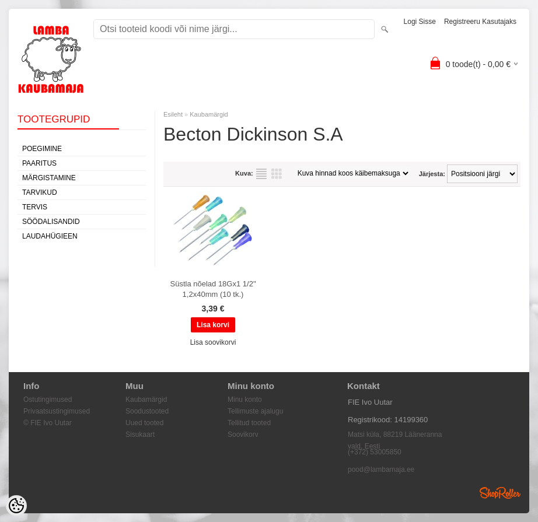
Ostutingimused (47, 399)
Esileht (173, 114)
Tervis (34, 207)
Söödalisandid (51, 222)
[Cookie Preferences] (16, 505)
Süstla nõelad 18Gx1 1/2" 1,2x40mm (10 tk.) (213, 289)
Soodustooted (147, 411)
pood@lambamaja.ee (381, 469)
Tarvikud (39, 192)
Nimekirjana (261, 174)
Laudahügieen (50, 236)
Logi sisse (420, 21)
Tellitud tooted (249, 423)
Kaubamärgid (209, 114)
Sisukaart (140, 434)
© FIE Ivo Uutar (47, 423)
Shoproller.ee (500, 493)
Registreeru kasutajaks (480, 21)
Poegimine (42, 149)
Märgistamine (49, 178)
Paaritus (39, 163)
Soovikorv (243, 434)
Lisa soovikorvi (213, 342)
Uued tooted (144, 423)
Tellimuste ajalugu (255, 411)
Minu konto (245, 399)
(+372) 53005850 (374, 452)
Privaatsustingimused (56, 411)
